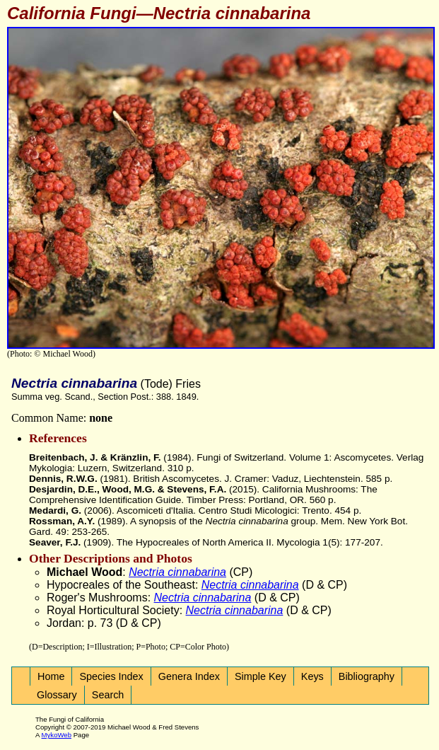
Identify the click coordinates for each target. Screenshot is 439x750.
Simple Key (260, 676)
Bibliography (366, 676)
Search (108, 694)
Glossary (57, 694)
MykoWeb (56, 735)
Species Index (111, 676)
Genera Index (189, 676)
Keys (312, 676)
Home (50, 676)
